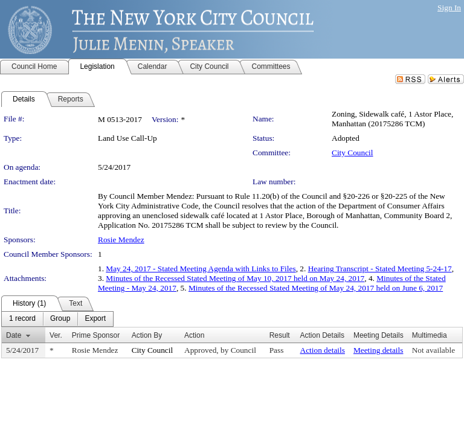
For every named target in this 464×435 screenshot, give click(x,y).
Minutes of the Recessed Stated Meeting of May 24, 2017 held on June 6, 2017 (315, 287)
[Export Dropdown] (95, 319)
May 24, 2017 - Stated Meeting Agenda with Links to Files (200, 268)
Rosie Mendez (121, 239)
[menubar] (57, 319)
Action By (147, 335)
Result (279, 335)
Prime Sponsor (96, 335)
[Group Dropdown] (60, 319)
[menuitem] (22, 319)
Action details (322, 350)
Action (194, 335)
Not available (433, 350)
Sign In (449, 7)
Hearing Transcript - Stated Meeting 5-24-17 (380, 268)
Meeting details (378, 350)
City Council (352, 152)
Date (13, 335)
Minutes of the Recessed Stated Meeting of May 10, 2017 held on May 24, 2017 (235, 278)
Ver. (56, 335)
